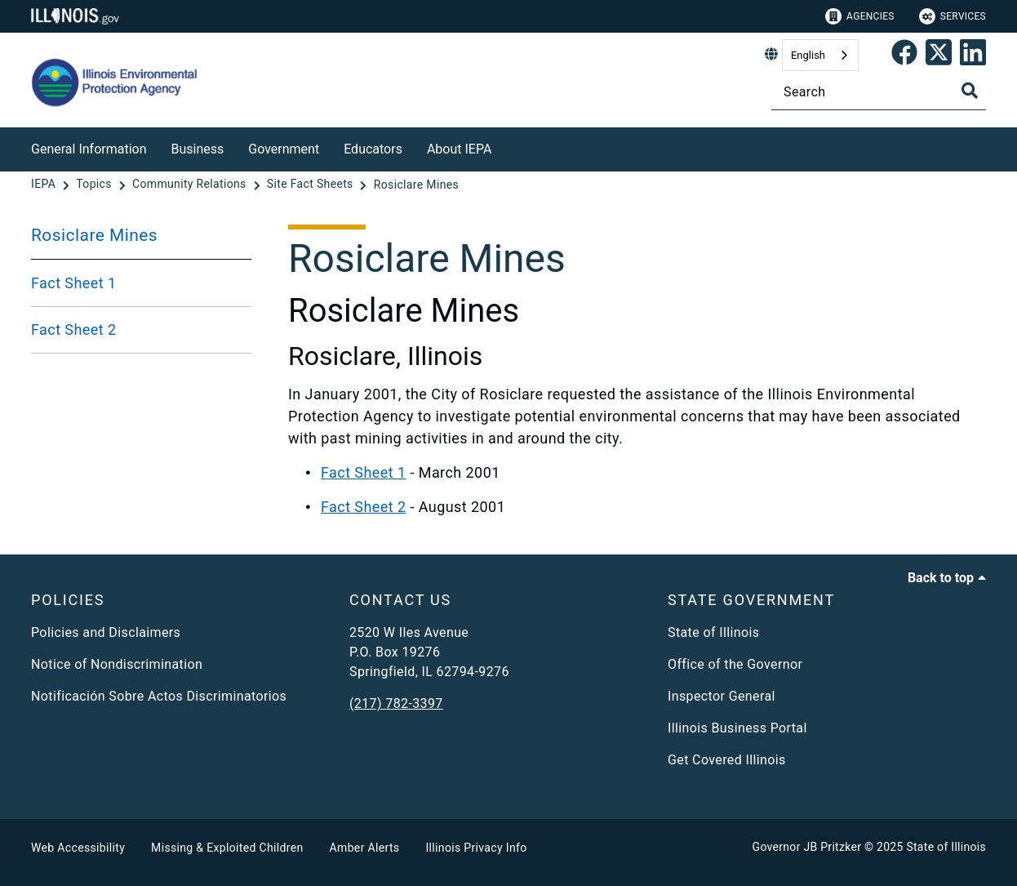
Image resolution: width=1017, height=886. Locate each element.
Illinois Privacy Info (475, 847)
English (808, 55)
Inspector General (721, 696)
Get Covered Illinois (727, 760)
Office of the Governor (735, 664)
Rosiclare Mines (94, 235)
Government (283, 149)
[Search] (878, 91)
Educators (373, 149)
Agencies (860, 16)
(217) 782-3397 (396, 703)
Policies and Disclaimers (105, 632)
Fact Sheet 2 (74, 329)
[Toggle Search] (969, 90)
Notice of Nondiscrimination (116, 664)
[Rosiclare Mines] (416, 184)
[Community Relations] (190, 184)
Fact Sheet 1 (74, 283)
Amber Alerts (365, 847)
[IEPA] (45, 184)
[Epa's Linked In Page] (973, 55)
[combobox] (820, 55)
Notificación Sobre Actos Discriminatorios (158, 696)
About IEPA (459, 149)
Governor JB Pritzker (807, 846)
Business (197, 149)
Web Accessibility (78, 847)
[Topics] (95, 184)
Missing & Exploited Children (227, 847)
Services (952, 16)
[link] (904, 55)
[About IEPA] (503, 146)
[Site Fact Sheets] (312, 184)
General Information (89, 149)
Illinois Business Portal (737, 728)
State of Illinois (713, 632)
